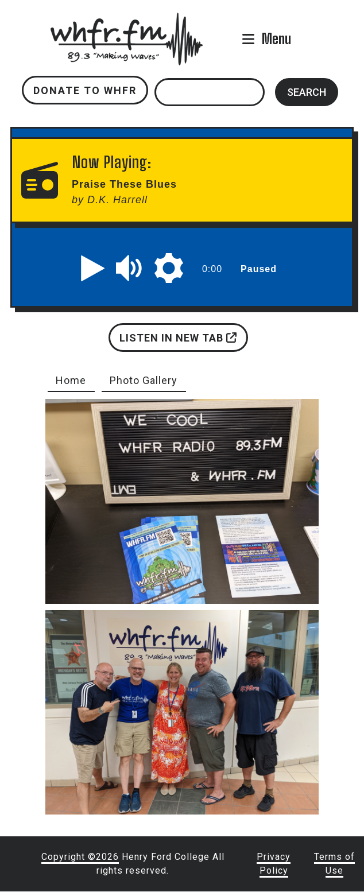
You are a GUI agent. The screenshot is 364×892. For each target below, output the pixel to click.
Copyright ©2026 (80, 856)
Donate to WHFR (85, 90)
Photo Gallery (143, 380)
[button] (93, 268)
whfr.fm (126, 20)
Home (71, 380)
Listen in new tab (178, 338)
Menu (276, 38)
